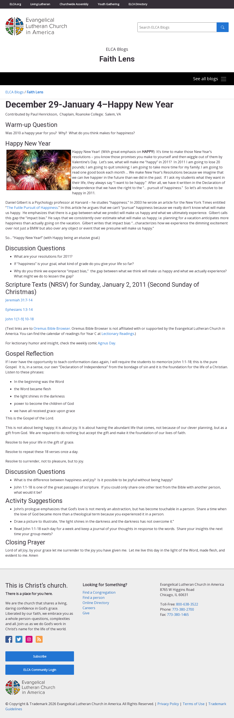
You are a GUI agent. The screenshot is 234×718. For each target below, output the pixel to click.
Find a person (94, 597)
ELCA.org (15, 4)
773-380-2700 (183, 609)
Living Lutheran (40, 4)
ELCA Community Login (39, 670)
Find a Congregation (99, 592)
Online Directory (96, 602)
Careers (89, 608)
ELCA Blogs (14, 92)
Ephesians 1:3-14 (18, 309)
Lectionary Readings (118, 333)
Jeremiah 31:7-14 (18, 300)
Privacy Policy (168, 703)
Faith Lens (35, 92)
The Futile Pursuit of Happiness (32, 207)
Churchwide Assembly (74, 4)
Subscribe (39, 656)
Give (86, 613)
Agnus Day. (107, 343)
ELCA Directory (138, 4)
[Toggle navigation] (210, 79)
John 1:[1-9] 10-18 (19, 319)
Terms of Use (194, 703)
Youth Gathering (108, 4)
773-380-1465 (178, 614)
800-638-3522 (187, 604)
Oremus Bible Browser (52, 328)
